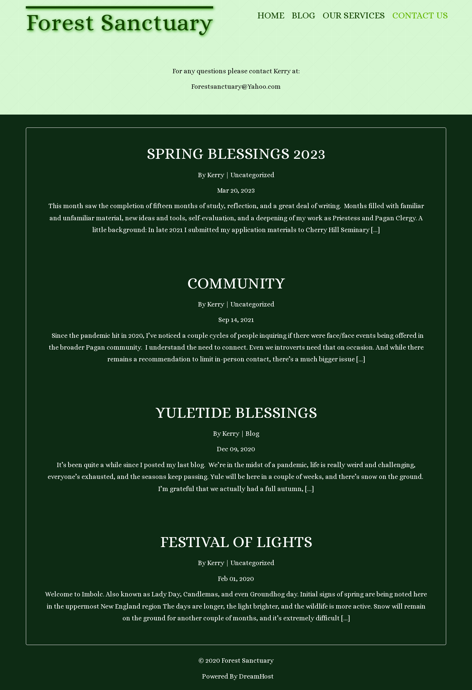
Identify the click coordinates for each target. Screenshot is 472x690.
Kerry (215, 175)
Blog (303, 15)
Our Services (354, 15)
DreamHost (256, 676)
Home (270, 15)
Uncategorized (252, 175)
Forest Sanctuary (119, 22)
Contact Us (420, 15)
